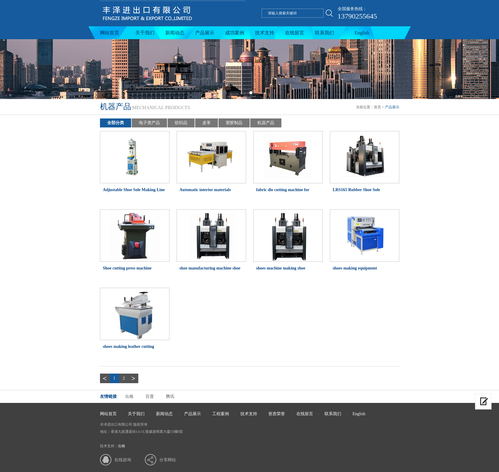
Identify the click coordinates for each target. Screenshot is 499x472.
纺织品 (181, 123)
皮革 (206, 123)
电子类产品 (149, 123)
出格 (129, 396)
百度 (149, 396)
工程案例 (220, 414)
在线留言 (294, 32)
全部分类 (115, 123)
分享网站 (167, 460)
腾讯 (170, 396)
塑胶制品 (234, 123)
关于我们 (144, 32)
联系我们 (324, 32)
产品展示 (204, 32)
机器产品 (265, 123)
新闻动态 (174, 32)
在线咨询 (122, 460)
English (362, 32)
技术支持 (264, 32)
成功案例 (234, 32)
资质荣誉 (276, 414)
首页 (377, 107)
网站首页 (109, 32)
